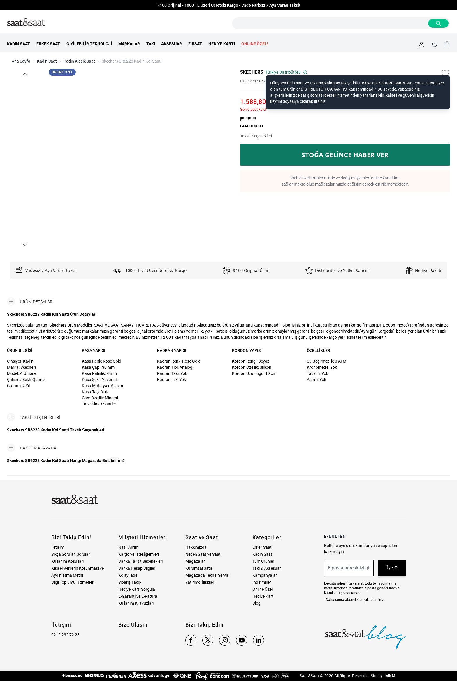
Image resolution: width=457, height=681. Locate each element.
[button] (25, 73)
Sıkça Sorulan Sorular (70, 554)
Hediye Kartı (263, 596)
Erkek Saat (262, 547)
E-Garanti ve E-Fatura (137, 596)
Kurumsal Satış (199, 568)
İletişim (57, 547)
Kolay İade (127, 575)
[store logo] (26, 22)
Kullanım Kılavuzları (136, 603)
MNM (389, 675)
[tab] (30, 301)
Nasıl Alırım (128, 547)
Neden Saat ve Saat (203, 554)
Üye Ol (392, 568)
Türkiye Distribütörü (286, 72)
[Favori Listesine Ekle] (445, 73)
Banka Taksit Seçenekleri (140, 561)
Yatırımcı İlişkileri (200, 582)
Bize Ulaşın (132, 625)
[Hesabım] (421, 44)
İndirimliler (261, 582)
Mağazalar (195, 561)
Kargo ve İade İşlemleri (138, 554)
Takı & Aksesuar (266, 568)
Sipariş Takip (129, 582)
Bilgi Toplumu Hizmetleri (72, 582)
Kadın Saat (47, 61)
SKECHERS (251, 72)
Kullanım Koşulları (67, 561)
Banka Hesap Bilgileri (137, 568)
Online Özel (262, 589)
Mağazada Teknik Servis (207, 575)
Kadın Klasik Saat (79, 61)
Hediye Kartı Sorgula (136, 589)
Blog (256, 603)
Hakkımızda (196, 547)
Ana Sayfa (21, 61)
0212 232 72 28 (65, 634)
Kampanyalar (264, 575)
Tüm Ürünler (263, 561)
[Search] (438, 23)
